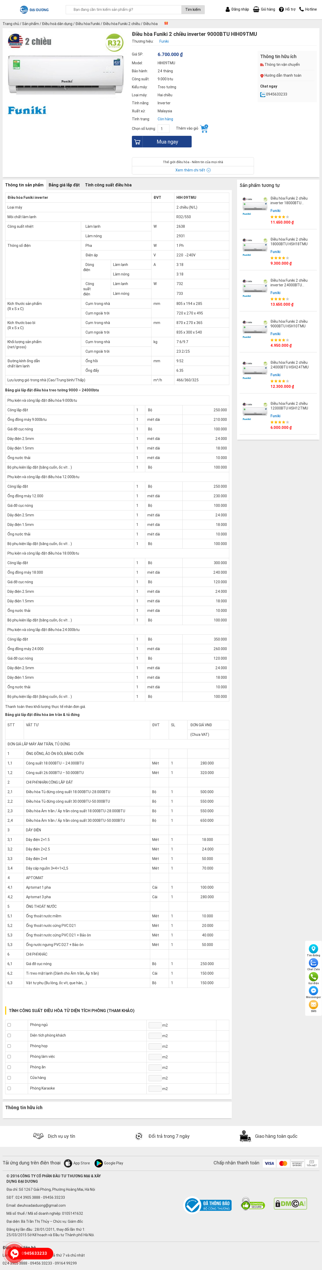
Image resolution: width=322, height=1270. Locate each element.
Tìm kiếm (193, 9)
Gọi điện (313, 978)
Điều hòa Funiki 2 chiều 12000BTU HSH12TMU (289, 406)
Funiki (275, 210)
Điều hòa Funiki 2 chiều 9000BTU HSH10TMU (289, 323)
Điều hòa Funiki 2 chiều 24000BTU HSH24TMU (289, 364)
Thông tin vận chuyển (280, 64)
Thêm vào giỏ (192, 128)
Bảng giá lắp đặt (64, 184)
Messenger (313, 992)
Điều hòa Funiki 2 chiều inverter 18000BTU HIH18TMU (289, 203)
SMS (313, 1006)
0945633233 (273, 94)
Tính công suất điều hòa (108, 184)
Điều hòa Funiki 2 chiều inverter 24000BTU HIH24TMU (289, 285)
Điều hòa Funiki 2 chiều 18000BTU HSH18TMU (289, 241)
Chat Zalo (313, 964)
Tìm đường (313, 950)
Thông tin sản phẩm (24, 184)
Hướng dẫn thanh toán (280, 75)
